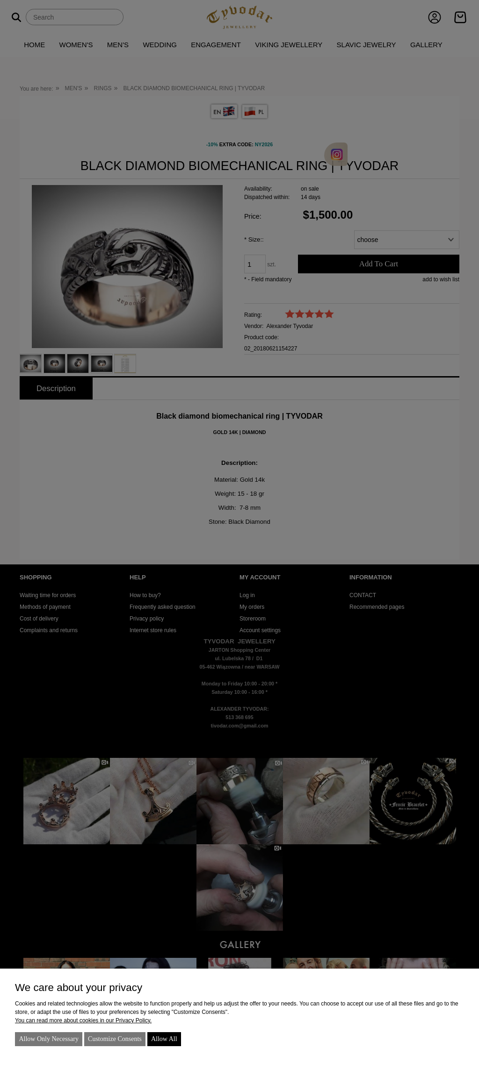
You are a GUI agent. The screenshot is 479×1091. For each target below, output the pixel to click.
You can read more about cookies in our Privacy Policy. (83, 1020)
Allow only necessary (49, 1038)
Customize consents (115, 1038)
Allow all (164, 1038)
